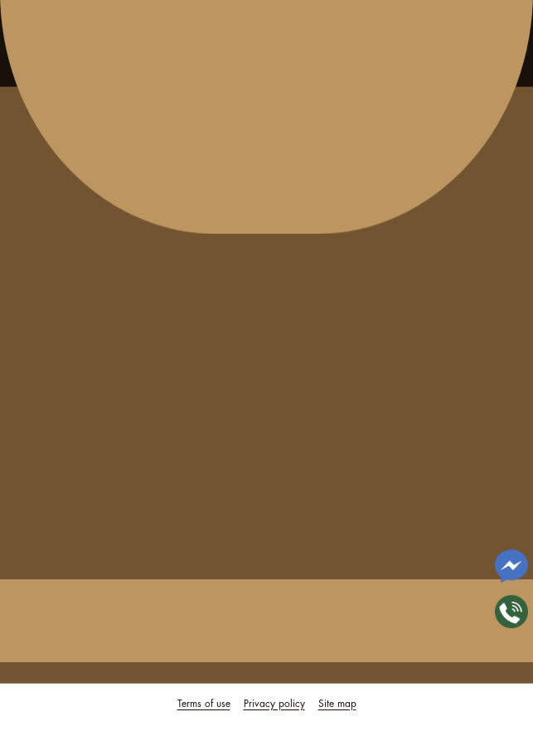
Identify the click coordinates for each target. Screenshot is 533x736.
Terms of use (203, 704)
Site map (337, 704)
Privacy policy (274, 704)
